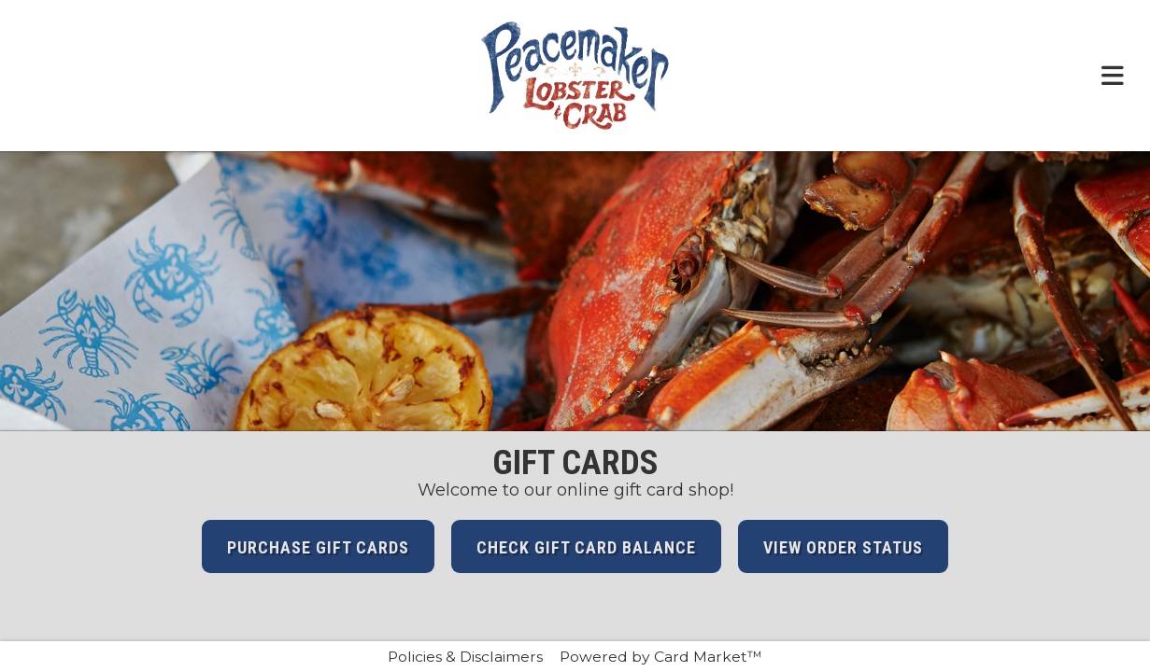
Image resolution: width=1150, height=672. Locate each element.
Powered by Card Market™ (661, 656)
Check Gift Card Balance (586, 547)
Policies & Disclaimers (465, 656)
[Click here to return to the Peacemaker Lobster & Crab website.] (575, 75)
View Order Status (843, 547)
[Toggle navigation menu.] (1112, 75)
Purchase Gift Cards (318, 547)
